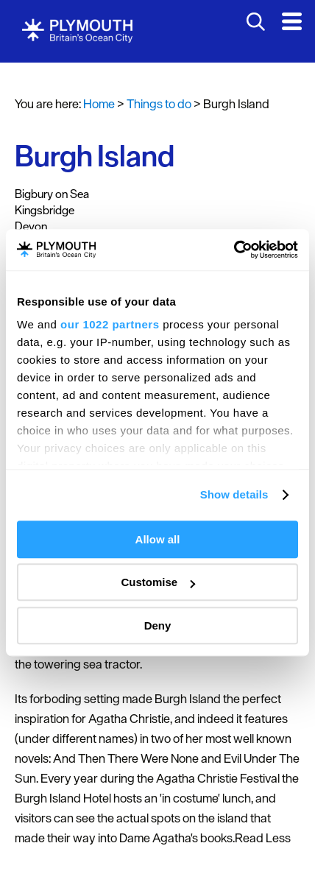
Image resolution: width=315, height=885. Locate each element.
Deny (157, 625)
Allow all (157, 539)
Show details (234, 494)
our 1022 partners (109, 324)
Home (99, 104)
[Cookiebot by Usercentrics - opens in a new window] (233, 249)
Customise (158, 582)
